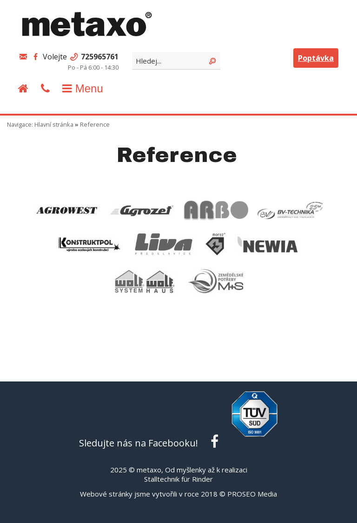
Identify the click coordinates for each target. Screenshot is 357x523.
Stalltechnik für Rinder (178, 479)
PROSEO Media (252, 493)
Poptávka (316, 58)
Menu (81, 88)
